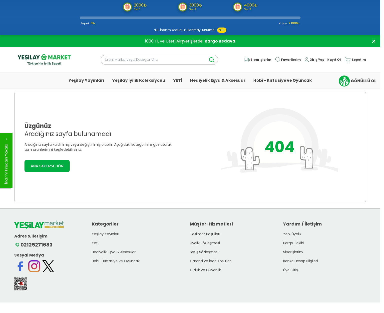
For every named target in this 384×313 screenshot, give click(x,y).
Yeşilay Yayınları (86, 80)
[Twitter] (48, 266)
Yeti (95, 243)
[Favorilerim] (288, 60)
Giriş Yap (317, 60)
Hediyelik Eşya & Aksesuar (217, 80)
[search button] (211, 60)
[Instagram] (34, 266)
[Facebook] (20, 266)
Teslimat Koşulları (205, 234)
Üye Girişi (291, 270)
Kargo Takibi (293, 243)
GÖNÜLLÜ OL (357, 81)
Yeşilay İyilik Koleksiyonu (138, 80)
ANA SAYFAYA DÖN (47, 166)
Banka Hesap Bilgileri (300, 261)
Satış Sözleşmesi (204, 252)
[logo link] (44, 59)
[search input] (159, 60)
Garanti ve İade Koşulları (211, 261)
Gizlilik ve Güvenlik (205, 270)
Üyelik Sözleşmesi (205, 243)
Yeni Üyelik (292, 234)
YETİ (177, 80)
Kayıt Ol (334, 60)
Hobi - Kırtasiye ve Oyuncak (282, 80)
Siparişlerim (293, 252)
